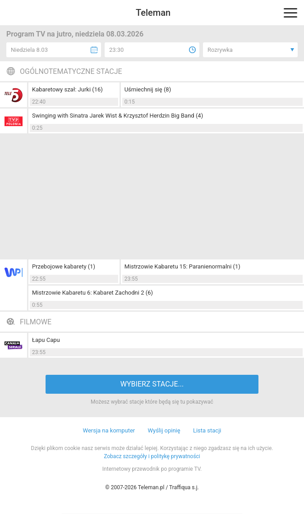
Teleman (153, 12)
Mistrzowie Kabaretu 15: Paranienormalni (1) (182, 266)
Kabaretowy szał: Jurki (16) (67, 89)
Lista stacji (207, 430)
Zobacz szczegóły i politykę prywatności (152, 456)
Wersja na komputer (109, 430)
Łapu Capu (46, 340)
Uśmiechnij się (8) (147, 89)
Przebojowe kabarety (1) (63, 266)
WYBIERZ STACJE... (152, 384)
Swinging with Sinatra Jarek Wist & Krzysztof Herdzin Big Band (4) (117, 115)
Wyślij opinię (163, 430)
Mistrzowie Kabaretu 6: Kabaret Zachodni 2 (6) (92, 292)
